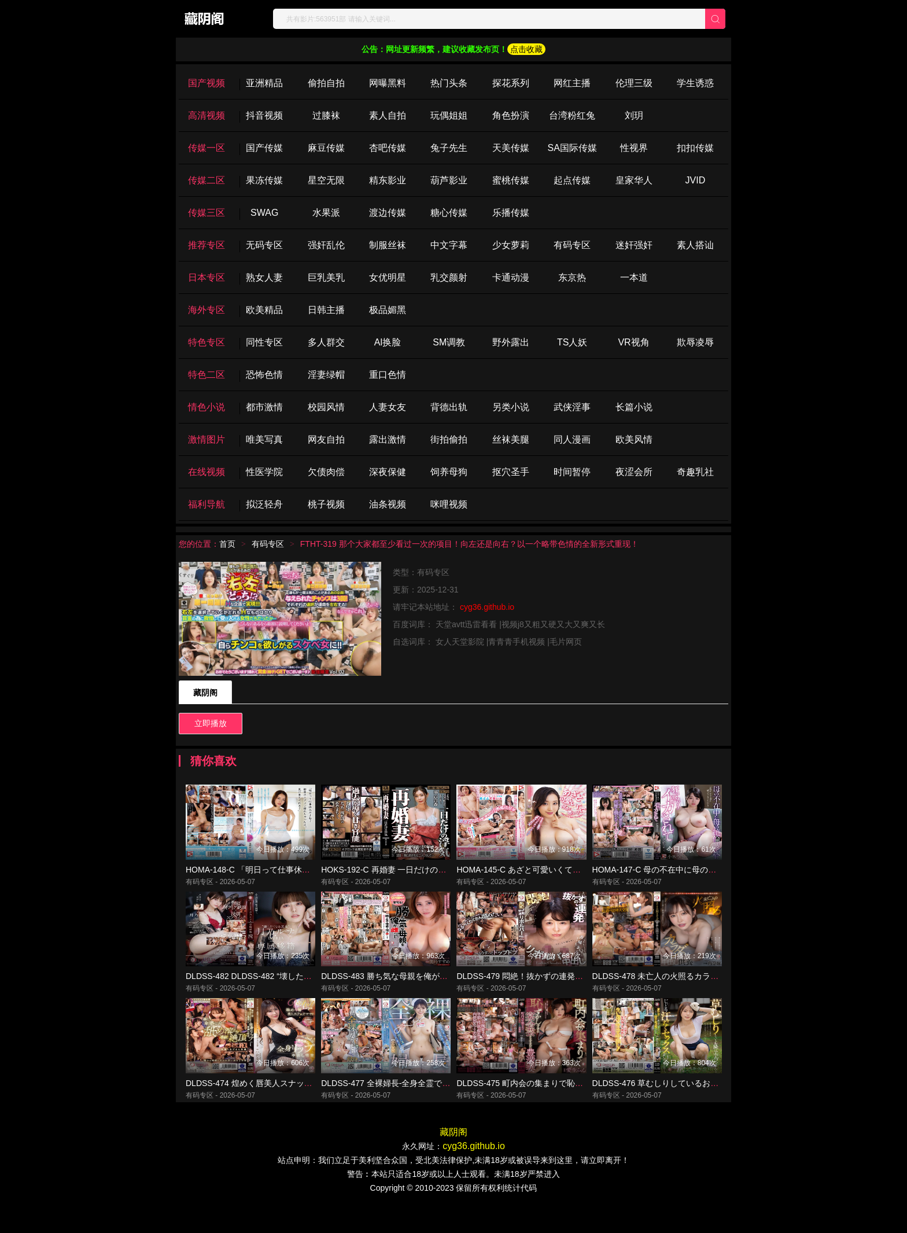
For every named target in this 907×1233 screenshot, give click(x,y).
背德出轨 (448, 407)
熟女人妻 (264, 277)
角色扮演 (510, 115)
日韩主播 (326, 310)
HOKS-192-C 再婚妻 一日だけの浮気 (387, 878)
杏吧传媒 (387, 148)
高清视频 (206, 115)
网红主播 (572, 83)
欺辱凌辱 (695, 342)
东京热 (572, 277)
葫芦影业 (448, 180)
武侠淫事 (572, 407)
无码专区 (264, 245)
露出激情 (387, 439)
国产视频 (206, 83)
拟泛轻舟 (264, 504)
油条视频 (387, 504)
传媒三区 (206, 213)
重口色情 (387, 375)
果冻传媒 (264, 180)
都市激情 (264, 407)
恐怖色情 (264, 375)
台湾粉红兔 (572, 115)
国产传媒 (264, 148)
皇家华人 (633, 180)
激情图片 (206, 439)
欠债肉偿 (326, 472)
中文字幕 (448, 245)
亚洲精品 (264, 83)
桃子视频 (326, 504)
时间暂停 (572, 472)
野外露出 (510, 342)
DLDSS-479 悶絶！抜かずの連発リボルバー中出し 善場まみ (565, 994)
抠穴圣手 (510, 472)
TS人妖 (572, 342)
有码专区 (572, 245)
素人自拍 (387, 115)
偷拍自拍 (326, 83)
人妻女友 (387, 407)
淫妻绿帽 (326, 375)
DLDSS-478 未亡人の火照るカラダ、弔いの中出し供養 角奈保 (705, 994)
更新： (405, 589)
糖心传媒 (448, 213)
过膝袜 (326, 115)
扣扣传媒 (695, 148)
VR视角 (633, 342)
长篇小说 (633, 407)
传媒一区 (206, 148)
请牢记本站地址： (426, 607)
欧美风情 (633, 439)
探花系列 (510, 83)
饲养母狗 (448, 472)
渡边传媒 (387, 213)
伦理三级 (633, 83)
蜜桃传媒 (510, 180)
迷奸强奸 (633, 245)
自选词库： (414, 641)
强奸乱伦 (326, 245)
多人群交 (326, 342)
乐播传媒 (510, 213)
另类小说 (510, 407)
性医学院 (264, 472)
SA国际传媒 (571, 148)
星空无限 (326, 180)
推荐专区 (206, 245)
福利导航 (206, 504)
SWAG (264, 213)
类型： (405, 572)
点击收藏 (526, 49)
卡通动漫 (510, 277)
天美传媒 (510, 148)
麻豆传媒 (326, 148)
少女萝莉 (510, 245)
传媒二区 (206, 180)
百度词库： (414, 624)
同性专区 (264, 342)
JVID (695, 180)
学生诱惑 (695, 83)
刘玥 (634, 115)
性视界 (634, 148)
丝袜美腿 (510, 439)
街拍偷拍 (448, 439)
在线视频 (206, 472)
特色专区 (206, 342)
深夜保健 (387, 472)
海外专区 (206, 310)
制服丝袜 (387, 245)
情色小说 (206, 407)
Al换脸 (387, 342)
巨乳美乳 (326, 277)
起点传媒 (572, 180)
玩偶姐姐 (448, 115)
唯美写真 (264, 439)
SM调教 (449, 342)
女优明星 (387, 277)
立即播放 (210, 723)
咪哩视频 (448, 504)
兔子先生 (448, 148)
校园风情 (326, 407)
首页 (227, 544)
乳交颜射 (448, 277)
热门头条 (448, 83)
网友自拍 (326, 439)
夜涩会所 (633, 472)
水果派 (326, 213)
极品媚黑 (387, 310)
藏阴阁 (205, 692)
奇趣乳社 (695, 472)
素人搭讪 (695, 245)
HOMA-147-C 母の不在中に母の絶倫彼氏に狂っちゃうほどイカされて (719, 878)
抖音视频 (264, 115)
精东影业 (387, 180)
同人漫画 (572, 439)
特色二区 (206, 375)
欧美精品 (264, 310)
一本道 (634, 277)
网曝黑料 (387, 83)
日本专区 (206, 277)
